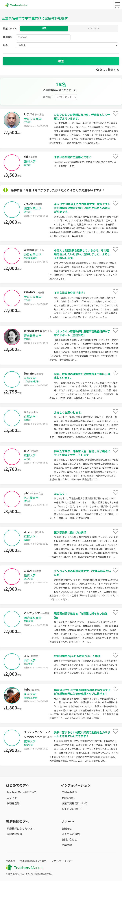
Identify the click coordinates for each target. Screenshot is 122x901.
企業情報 (66, 865)
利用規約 (10, 880)
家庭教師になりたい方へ (20, 848)
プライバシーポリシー (66, 880)
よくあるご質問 (70, 854)
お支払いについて (71, 828)
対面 (44, 29)
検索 (61, 61)
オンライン (93, 29)
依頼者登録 (12, 823)
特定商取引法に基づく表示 (35, 880)
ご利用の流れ (68, 812)
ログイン (11, 817)
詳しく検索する (107, 70)
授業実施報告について (74, 823)
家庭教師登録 (13, 854)
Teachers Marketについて (21, 812)
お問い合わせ (68, 859)
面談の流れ (67, 817)
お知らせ (66, 848)
